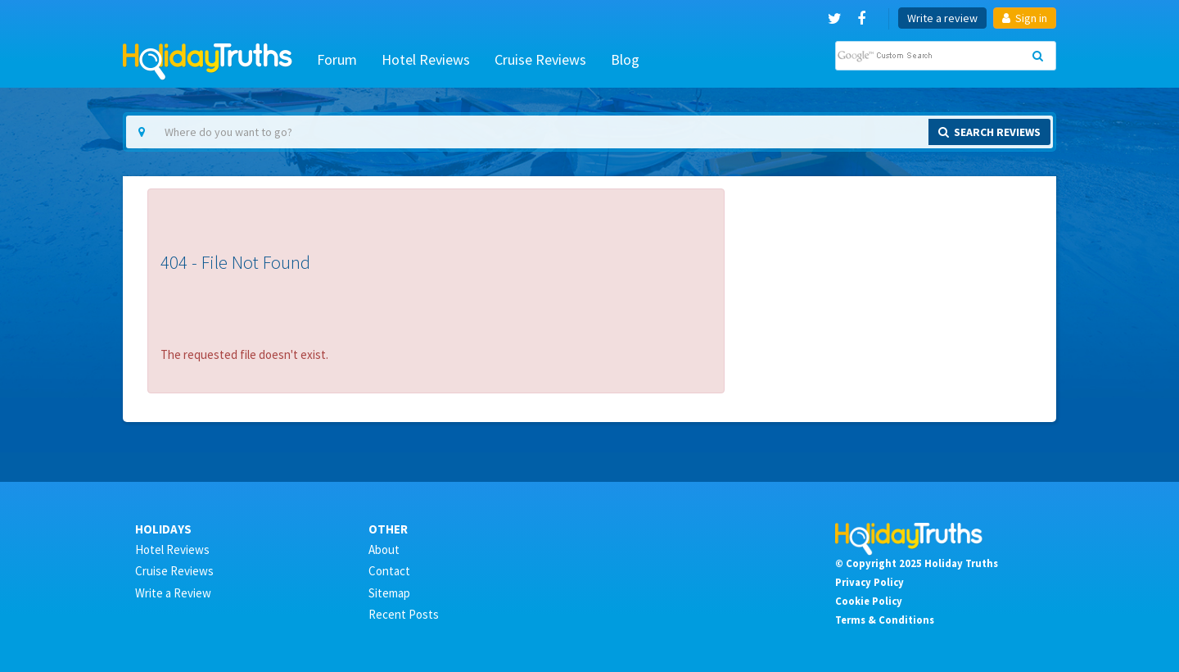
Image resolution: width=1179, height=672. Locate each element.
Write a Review (173, 593)
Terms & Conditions (884, 619)
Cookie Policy (868, 600)
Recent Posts (403, 614)
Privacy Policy (869, 581)
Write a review (942, 18)
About (384, 549)
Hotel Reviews (426, 59)
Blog (625, 59)
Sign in (1024, 18)
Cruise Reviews (540, 59)
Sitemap (389, 593)
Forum (337, 59)
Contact (389, 571)
